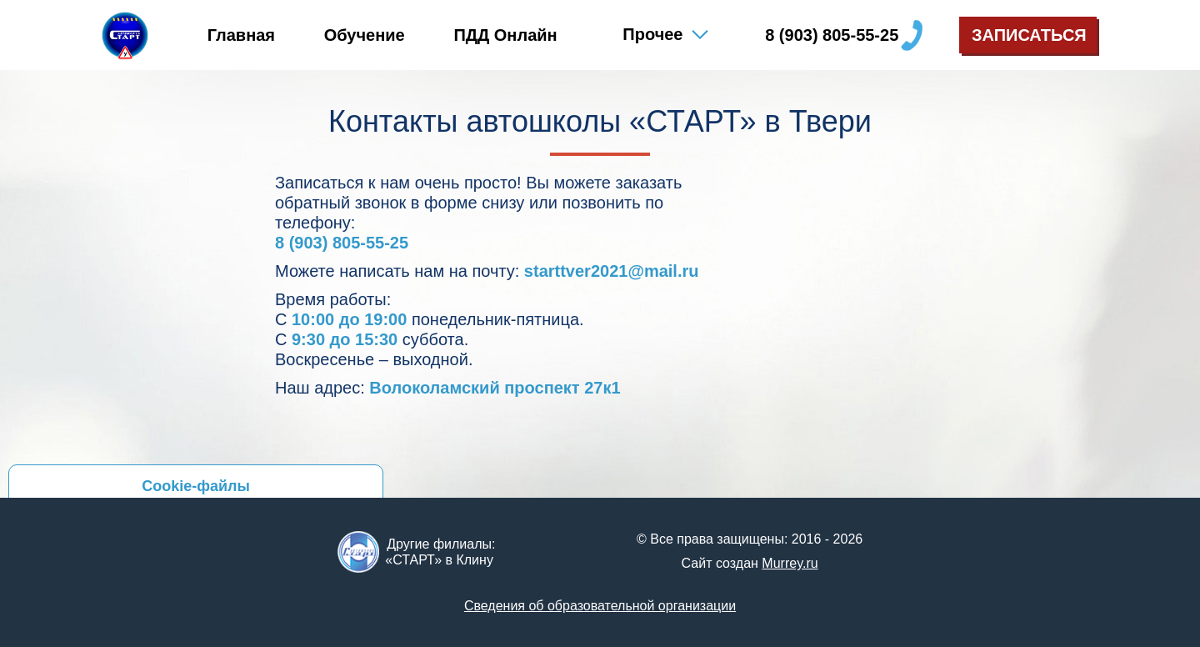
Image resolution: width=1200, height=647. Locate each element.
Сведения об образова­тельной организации (600, 606)
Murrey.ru (790, 563)
